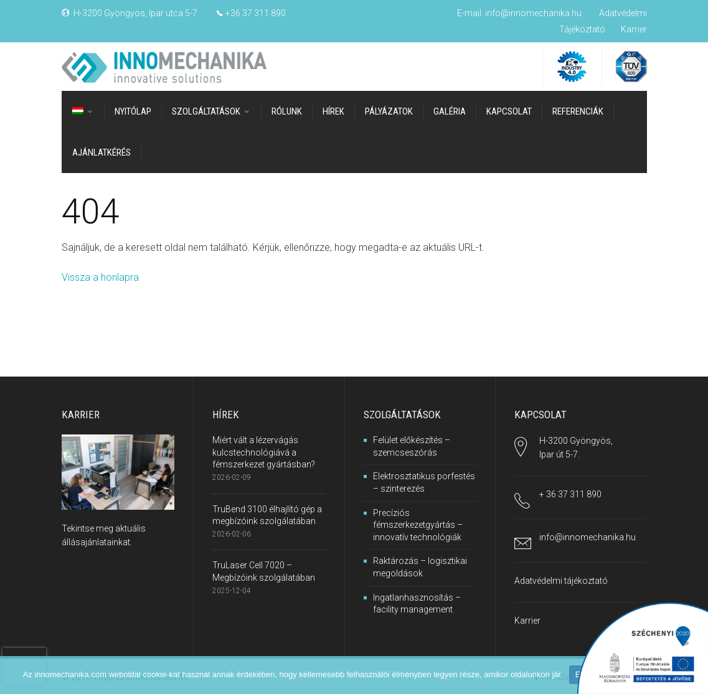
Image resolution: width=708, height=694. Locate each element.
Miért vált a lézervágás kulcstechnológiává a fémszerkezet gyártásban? (263, 452)
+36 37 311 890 (255, 13)
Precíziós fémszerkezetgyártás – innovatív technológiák (418, 524)
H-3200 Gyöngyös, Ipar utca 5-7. (136, 13)
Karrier (634, 29)
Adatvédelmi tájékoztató (561, 581)
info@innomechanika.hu (533, 13)
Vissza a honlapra (100, 277)
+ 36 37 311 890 (570, 494)
